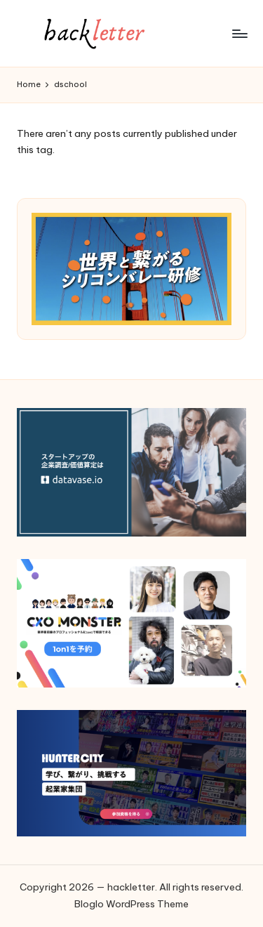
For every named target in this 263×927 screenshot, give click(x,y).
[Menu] (239, 33)
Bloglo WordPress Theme (131, 904)
